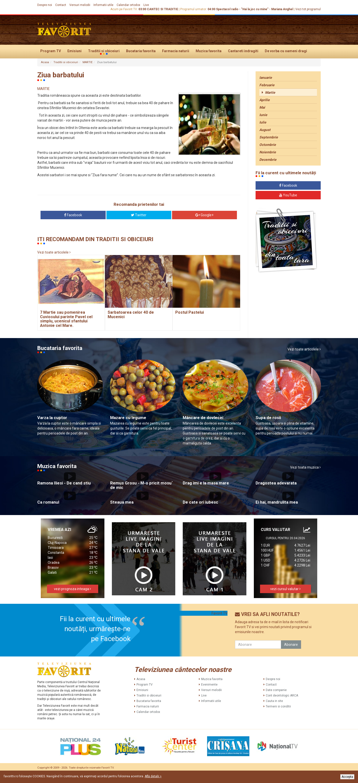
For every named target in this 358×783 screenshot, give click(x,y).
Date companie (276, 690)
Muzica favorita (209, 51)
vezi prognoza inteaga (72, 589)
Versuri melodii (79, 5)
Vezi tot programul (308, 9)
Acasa (45, 62)
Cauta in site (274, 701)
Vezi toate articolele (54, 252)
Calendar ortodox (128, 5)
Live (146, 5)
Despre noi (44, 5)
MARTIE (87, 62)
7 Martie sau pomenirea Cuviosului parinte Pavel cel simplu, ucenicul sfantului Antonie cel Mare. (66, 319)
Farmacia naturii (175, 51)
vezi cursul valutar (285, 589)
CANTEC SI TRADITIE (162, 9)
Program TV (50, 51)
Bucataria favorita (141, 51)
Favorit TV (219, 613)
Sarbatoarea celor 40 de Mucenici (131, 314)
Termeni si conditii (278, 706)
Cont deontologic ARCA (282, 695)
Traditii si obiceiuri (104, 51)
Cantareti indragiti (243, 51)
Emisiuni (74, 51)
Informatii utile (103, 5)
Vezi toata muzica (305, 467)
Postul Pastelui (189, 312)
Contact (60, 5)
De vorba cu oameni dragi (286, 51)
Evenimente (209, 684)
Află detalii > (153, 776)
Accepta (347, 777)
